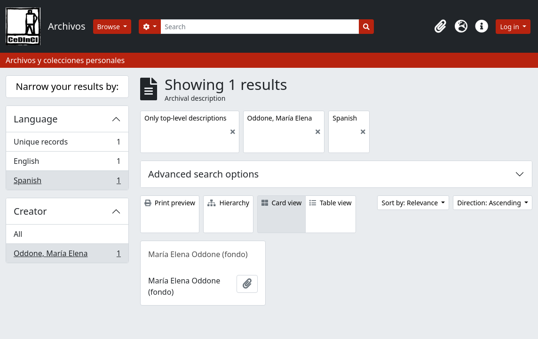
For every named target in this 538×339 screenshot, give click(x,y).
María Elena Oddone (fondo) (198, 254)
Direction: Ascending (489, 202)
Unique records (67, 144)
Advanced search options (203, 174)
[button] (440, 26)
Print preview (169, 202)
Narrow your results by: (67, 86)
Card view (281, 202)
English (67, 163)
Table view (330, 202)
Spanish (67, 182)
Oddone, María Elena (67, 255)
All (18, 234)
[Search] (259, 26)
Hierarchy (228, 202)
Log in (510, 26)
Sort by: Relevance (410, 202)
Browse (109, 26)
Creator (30, 211)
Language (36, 119)
